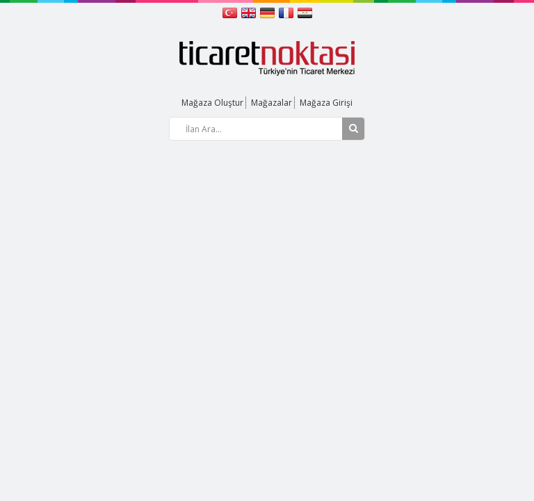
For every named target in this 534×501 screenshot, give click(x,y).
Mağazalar (271, 103)
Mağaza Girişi (326, 103)
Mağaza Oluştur (212, 103)
